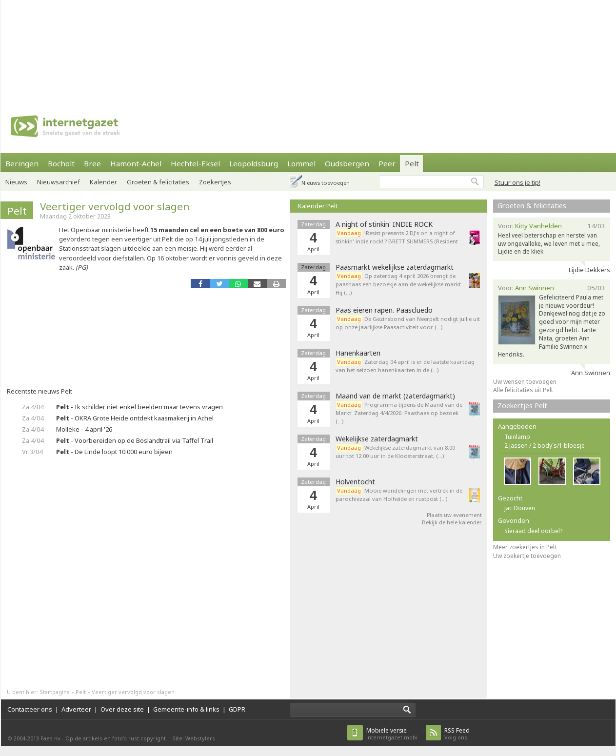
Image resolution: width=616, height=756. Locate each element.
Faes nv (50, 738)
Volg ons (457, 734)
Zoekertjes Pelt (522, 405)
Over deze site (122, 709)
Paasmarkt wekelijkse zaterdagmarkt (395, 267)
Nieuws (16, 182)
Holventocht (355, 481)
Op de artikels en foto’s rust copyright (115, 738)
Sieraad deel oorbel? (533, 531)
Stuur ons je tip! (517, 182)
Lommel (301, 163)
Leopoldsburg (253, 163)
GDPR (237, 709)
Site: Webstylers (193, 738)
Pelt (412, 163)
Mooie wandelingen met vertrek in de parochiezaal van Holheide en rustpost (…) (399, 494)
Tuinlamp (517, 437)
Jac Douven (519, 508)
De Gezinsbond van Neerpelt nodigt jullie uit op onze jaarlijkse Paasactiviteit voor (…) (408, 323)
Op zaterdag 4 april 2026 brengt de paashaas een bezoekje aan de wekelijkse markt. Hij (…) (399, 284)
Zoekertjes (215, 182)
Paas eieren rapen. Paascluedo (384, 310)
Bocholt (61, 163)
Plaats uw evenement (454, 514)
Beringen (22, 163)
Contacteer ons (29, 709)
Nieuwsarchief (58, 182)
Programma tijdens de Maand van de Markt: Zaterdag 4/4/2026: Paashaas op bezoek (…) (399, 413)
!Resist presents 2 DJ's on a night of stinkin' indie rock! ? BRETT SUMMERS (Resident (397, 237)
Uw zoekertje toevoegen (527, 556)
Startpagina (55, 692)
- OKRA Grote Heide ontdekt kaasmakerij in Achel (135, 418)
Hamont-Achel (135, 163)
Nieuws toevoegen (325, 182)
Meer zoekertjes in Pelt (524, 547)
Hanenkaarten (358, 353)
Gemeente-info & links (186, 709)
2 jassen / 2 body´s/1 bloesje (544, 445)
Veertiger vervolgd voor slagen (115, 206)
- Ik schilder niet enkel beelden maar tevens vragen (139, 406)
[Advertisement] (127, 49)
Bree (92, 163)
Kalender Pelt (318, 205)
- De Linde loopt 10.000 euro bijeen (114, 451)
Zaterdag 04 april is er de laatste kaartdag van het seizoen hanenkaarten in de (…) (405, 366)
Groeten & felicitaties (158, 182)
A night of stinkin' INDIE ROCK (384, 224)
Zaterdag (313, 267)
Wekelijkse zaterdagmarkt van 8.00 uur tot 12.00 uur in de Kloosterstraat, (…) (395, 451)
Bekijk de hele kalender (452, 522)
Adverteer (76, 709)
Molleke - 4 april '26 (84, 429)
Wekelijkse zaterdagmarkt (377, 439)
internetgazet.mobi (391, 734)
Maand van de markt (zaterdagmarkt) (395, 396)
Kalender (103, 182)
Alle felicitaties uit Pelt (523, 390)
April (313, 292)
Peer (387, 163)
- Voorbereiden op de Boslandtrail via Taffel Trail (134, 440)
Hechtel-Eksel (195, 163)
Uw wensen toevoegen (524, 382)
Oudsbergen (347, 163)
